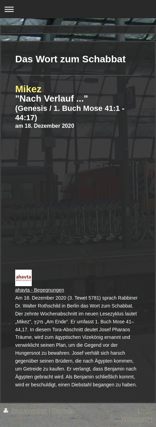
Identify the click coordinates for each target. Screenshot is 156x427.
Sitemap (63, 410)
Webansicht (137, 419)
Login (145, 410)
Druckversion (25, 410)
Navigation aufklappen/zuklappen (78, 9)
